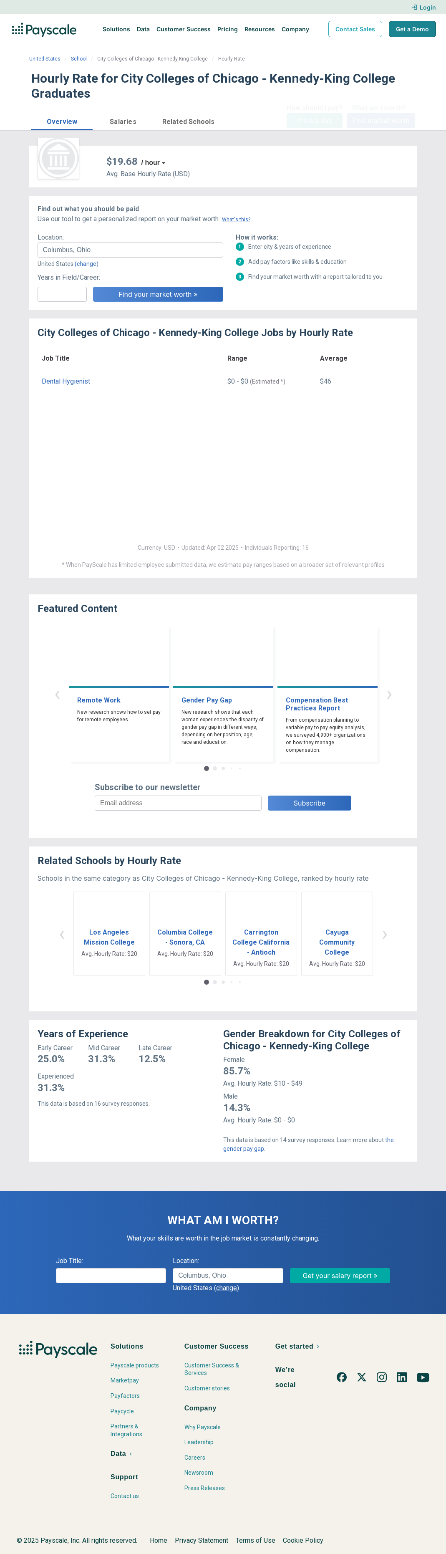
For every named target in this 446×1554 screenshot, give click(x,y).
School (79, 59)
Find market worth (380, 120)
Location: (51, 237)
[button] (62, 120)
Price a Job (315, 120)
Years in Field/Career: (69, 277)
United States (44, 59)
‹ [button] (57, 693)
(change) (86, 263)
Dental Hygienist (66, 381)
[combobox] (130, 250)
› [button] (389, 693)
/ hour (150, 162)
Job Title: (69, 1261)
